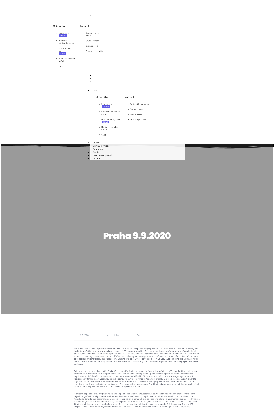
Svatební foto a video (139, 106)
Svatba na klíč (92, 46)
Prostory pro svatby (94, 51)
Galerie (96, 160)
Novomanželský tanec (111, 121)
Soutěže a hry (65, 33)
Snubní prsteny (92, 41)
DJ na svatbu (70, 88)
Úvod (98, 92)
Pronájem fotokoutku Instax (66, 42)
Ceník (61, 66)
